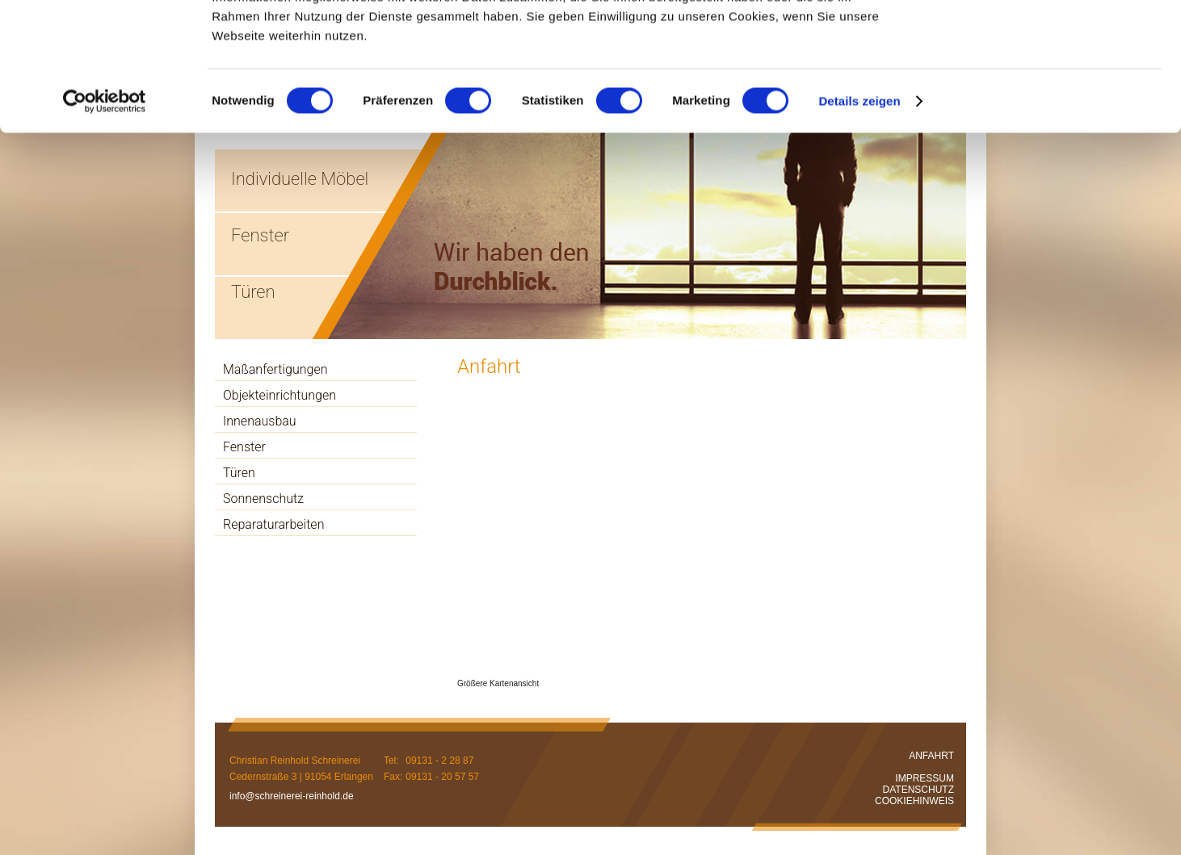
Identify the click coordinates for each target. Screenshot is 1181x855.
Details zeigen (859, 221)
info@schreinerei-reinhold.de (291, 796)
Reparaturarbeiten (273, 524)
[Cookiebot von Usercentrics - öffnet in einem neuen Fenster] (104, 221)
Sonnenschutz (263, 498)
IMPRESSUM (924, 778)
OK (1046, 40)
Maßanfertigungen (275, 369)
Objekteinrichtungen (279, 395)
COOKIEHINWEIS (914, 801)
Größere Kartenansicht (498, 683)
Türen (239, 472)
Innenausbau (259, 421)
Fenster (244, 447)
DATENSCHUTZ (918, 789)
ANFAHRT (931, 755)
